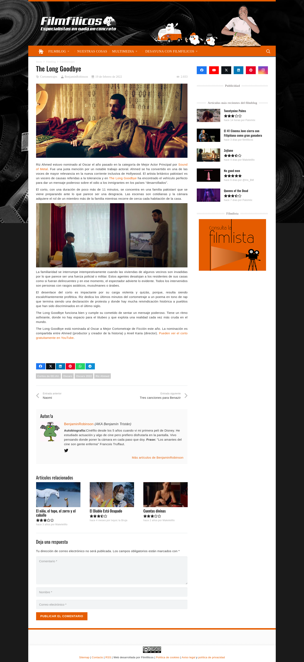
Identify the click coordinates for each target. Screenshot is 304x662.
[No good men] (208, 175)
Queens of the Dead (236, 190)
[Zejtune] (208, 154)
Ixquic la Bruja (119, 520)
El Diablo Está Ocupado (106, 511)
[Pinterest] (251, 70)
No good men (232, 170)
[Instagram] (263, 70)
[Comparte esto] (40, 366)
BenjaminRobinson (76, 76)
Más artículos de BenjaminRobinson (157, 457)
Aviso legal (188, 657)
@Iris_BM (248, 179)
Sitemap (84, 657)
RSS (108, 657)
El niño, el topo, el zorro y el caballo (56, 513)
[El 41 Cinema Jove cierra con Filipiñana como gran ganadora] (208, 135)
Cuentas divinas (154, 511)
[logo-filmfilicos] (79, 23)
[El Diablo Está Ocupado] (112, 494)
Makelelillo (61, 524)
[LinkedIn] (239, 70)
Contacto (97, 657)
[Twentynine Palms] (208, 115)
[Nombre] (112, 592)
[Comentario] (112, 570)
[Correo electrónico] (112, 604)
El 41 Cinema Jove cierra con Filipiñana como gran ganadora (243, 133)
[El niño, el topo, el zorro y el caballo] (58, 494)
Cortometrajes (48, 76)
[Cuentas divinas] (165, 494)
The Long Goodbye (123, 178)
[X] (226, 70)
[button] (68, 51)
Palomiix (251, 120)
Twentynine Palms (235, 110)
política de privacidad (211, 657)
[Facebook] (202, 70)
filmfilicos (248, 139)
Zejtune (228, 150)
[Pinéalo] (70, 366)
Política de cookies (167, 657)
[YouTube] (214, 70)
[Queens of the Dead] (208, 195)
